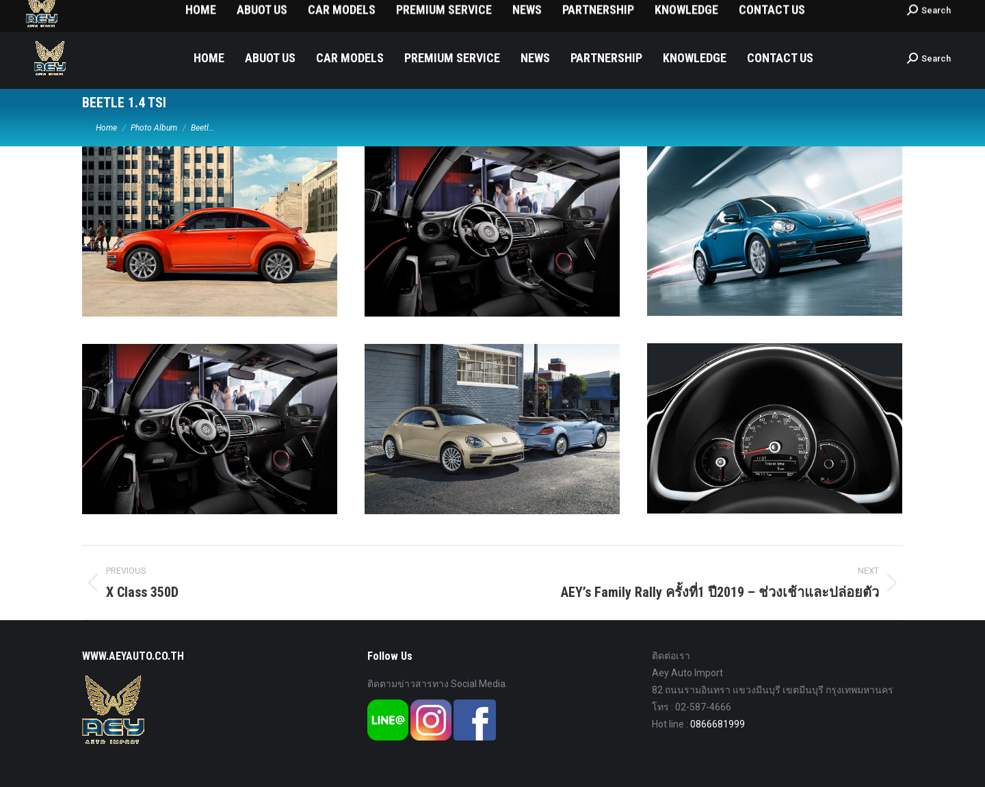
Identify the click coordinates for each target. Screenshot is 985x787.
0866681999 (717, 724)
